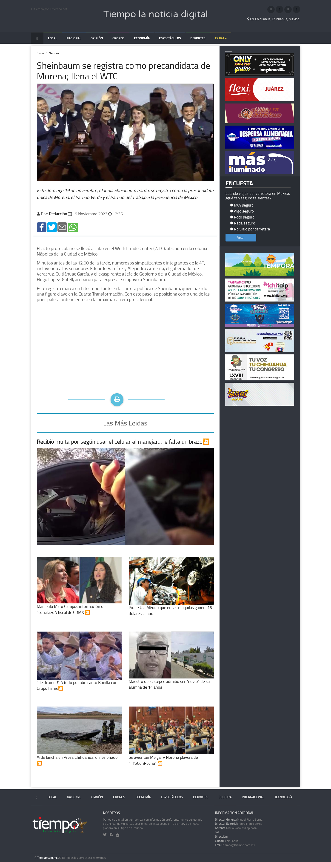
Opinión (97, 38)
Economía (142, 38)
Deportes (197, 38)
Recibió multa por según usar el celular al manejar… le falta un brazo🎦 (123, 441)
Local (52, 38)
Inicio (40, 53)
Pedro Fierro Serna (238, 824)
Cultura (225, 797)
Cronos (118, 38)
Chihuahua (227, 841)
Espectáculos (170, 38)
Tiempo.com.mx (47, 858)
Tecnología (283, 797)
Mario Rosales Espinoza (236, 828)
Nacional (73, 38)
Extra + (221, 38)
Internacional (253, 797)
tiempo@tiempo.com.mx (235, 845)
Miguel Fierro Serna (239, 819)
